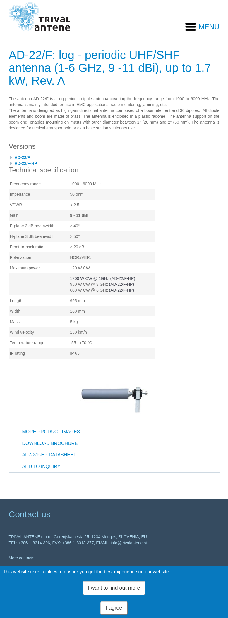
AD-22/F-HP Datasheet (49, 454)
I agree (114, 608)
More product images (51, 431)
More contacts (22, 557)
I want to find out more (114, 588)
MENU (209, 27)
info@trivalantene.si (129, 543)
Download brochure (50, 443)
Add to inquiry (41, 466)
